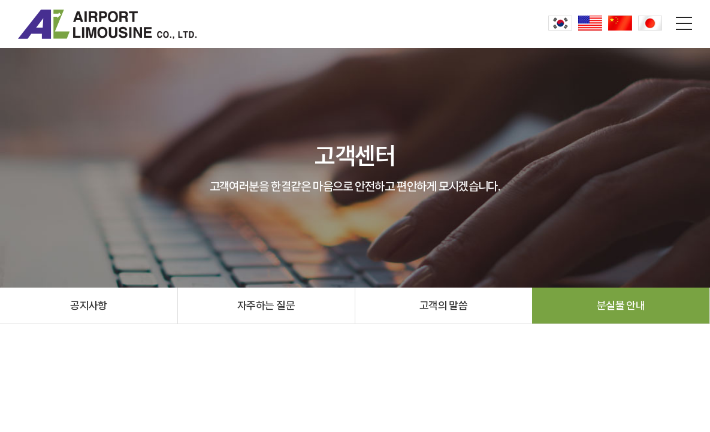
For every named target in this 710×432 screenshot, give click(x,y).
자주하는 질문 (266, 305)
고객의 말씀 (443, 305)
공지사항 (88, 305)
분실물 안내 (621, 305)
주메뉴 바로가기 (0, 0)
